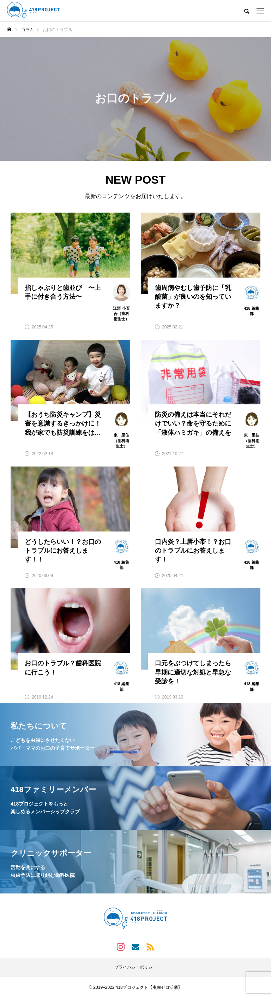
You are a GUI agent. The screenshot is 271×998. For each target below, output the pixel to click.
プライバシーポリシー (135, 967)
